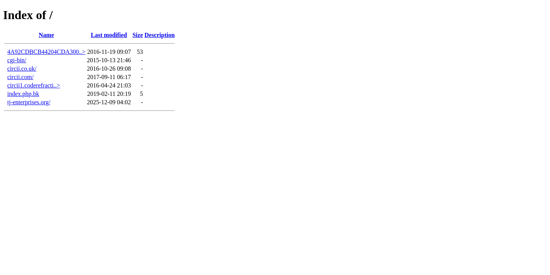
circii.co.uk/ (21, 68)
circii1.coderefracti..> (33, 85)
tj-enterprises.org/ (28, 102)
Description (159, 35)
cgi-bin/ (16, 60)
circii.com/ (20, 77)
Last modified (109, 35)
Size (138, 35)
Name (46, 35)
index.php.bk (23, 94)
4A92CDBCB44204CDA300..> (46, 52)
